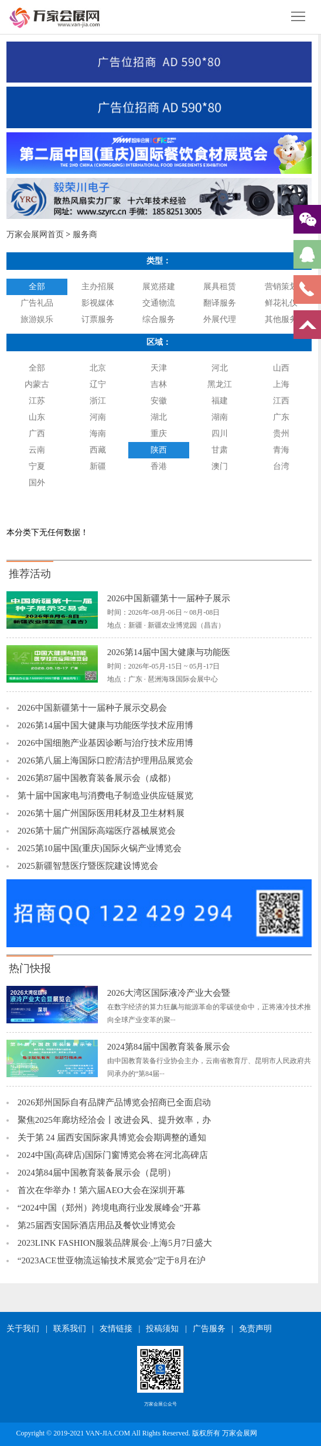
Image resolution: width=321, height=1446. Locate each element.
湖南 (219, 417)
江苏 (37, 400)
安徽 (159, 400)
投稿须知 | (166, 1328)
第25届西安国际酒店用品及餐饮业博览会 (97, 1225)
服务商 (85, 234)
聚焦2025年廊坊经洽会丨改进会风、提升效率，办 (114, 1120)
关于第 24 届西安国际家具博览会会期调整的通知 (112, 1137)
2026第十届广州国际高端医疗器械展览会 (97, 830)
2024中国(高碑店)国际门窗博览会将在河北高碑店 (113, 1155)
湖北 (159, 417)
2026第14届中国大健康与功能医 (168, 652)
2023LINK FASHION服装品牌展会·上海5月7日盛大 (115, 1243)
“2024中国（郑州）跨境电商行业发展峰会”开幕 (109, 1207)
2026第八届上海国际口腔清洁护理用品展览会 (105, 760)
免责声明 (255, 1328)
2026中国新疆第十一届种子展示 (168, 598)
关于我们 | (26, 1328)
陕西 (159, 450)
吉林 (159, 384)
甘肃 (219, 450)
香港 (159, 466)
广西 (37, 433)
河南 (98, 417)
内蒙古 (37, 384)
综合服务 (158, 319)
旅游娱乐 (37, 319)
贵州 (281, 433)
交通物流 (158, 303)
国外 (37, 482)
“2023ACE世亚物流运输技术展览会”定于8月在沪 (112, 1260)
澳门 (219, 466)
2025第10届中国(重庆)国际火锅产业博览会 (100, 848)
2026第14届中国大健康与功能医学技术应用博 (105, 725)
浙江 (98, 400)
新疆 (98, 466)
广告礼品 (37, 303)
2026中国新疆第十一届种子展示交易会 (92, 707)
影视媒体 (97, 303)
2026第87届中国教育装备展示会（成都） (97, 778)
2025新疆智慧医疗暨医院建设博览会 (88, 866)
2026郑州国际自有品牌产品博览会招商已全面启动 (114, 1102)
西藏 (98, 450)
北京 (98, 368)
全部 (37, 286)
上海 (281, 384)
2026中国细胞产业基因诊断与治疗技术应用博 (105, 743)
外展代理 (219, 319)
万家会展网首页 (35, 234)
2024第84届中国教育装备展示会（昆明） (97, 1172)
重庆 (159, 433)
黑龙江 (219, 384)
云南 (37, 450)
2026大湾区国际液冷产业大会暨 (168, 993)
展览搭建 (158, 286)
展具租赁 (219, 286)
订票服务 (97, 319)
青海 (281, 450)
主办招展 (97, 286)
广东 (281, 417)
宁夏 (37, 466)
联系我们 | (73, 1328)
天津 (159, 368)
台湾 (281, 466)
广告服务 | (213, 1328)
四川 (219, 433)
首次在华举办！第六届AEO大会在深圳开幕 (101, 1190)
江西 (281, 400)
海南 (98, 433)
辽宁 (98, 384)
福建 (219, 400)
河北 (219, 368)
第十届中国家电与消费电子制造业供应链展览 (105, 795)
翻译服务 (219, 303)
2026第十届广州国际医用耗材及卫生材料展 (101, 813)
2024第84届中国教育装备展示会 (168, 1046)
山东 (37, 417)
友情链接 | (120, 1328)
